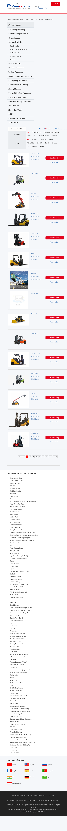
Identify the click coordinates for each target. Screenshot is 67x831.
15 (47, 457)
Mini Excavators (15, 519)
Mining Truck (14, 517)
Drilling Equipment (15, 72)
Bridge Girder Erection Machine (20, 571)
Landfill (12, 628)
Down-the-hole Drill (16, 579)
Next (55, 457)
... (43, 457)
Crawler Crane (14, 753)
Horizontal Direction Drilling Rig (20, 745)
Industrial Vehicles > (38, 19)
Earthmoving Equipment (17, 633)
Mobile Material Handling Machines (21, 607)
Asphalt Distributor (16, 690)
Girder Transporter (15, 576)
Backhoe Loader (15, 488)
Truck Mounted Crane (16, 481)
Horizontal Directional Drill (18, 740)
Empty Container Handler (18, 49)
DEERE (34, 146)
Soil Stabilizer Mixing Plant (18, 696)
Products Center (45, 8)
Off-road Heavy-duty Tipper (18, 558)
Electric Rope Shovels (16, 618)
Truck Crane (13, 747)
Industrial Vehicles (15, 42)
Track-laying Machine (16, 620)
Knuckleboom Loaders (17, 664)
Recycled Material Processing (19, 672)
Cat (28, 146)
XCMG (34, 139)
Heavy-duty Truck (15, 110)
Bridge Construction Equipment (20, 76)
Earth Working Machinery (18, 34)
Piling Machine (14, 595)
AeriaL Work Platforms (17, 639)
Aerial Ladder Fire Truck (17, 506)
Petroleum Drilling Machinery (19, 101)
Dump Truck (14, 659)
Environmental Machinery (18, 85)
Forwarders (13, 667)
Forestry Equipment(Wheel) (18, 662)
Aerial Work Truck (15, 641)
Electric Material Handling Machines (21, 613)
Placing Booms (14, 721)
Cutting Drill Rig (15, 582)
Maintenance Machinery (17, 118)
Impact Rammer (15, 646)
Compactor (13, 652)
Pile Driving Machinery (17, 97)
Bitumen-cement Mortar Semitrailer (21, 719)
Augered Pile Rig (15, 589)
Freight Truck (14, 566)
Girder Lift (13, 574)
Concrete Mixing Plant (17, 714)
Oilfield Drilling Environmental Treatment (23, 532)
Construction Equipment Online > (19, 19)
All (28, 132)
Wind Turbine (13, 106)
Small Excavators (15, 522)
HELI (42, 146)
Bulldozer (13, 493)
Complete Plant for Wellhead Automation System (25, 535)
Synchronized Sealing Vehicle (19, 654)
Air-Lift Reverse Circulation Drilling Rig (22, 742)
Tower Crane (14, 750)
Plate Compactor (15, 649)
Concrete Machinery (16, 68)
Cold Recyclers (14, 693)
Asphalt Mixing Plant (16, 683)
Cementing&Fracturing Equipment (20, 538)
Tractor (12, 60)
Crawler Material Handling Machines (21, 610)
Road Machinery (14, 64)
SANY (51, 139)
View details (54, 162)
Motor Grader (14, 680)
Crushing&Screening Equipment (20, 670)
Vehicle (11, 114)
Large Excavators (15, 527)
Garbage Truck (14, 563)
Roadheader (13, 631)
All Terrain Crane (15, 483)
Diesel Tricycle (14, 605)
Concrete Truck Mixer (16, 716)
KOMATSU (30, 143)
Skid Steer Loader (15, 491)
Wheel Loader (14, 486)
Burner (12, 623)
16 (50, 457)
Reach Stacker (14, 46)
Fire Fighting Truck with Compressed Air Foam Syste (26, 501)
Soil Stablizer (14, 701)
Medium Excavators (16, 525)
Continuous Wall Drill (16, 597)
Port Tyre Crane (14, 550)
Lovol (47, 143)
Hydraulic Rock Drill (16, 587)
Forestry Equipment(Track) (18, 644)
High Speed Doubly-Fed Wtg (19, 556)
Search (56, 4)
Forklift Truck (14, 53)
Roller (12, 677)
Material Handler (15, 56)
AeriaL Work (13, 123)
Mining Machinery (15, 89)
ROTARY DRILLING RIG (18, 636)
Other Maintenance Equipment (19, 657)
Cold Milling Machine (16, 688)
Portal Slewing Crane (16, 548)
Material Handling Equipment (19, 93)
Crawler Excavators (16, 729)
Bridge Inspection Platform (18, 698)
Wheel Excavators (15, 727)
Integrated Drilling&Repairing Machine (22, 540)
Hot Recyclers (14, 703)
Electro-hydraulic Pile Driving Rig (20, 734)
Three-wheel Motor (16, 600)
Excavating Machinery (16, 29)
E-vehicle (13, 602)
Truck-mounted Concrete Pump (19, 709)
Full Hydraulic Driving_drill (18, 592)
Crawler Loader (14, 496)
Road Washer (14, 514)
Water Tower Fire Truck (17, 504)
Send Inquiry (54, 158)
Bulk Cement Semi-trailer (18, 724)
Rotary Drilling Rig (16, 732)
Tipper (12, 569)
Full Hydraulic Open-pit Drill (19, 584)
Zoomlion (43, 139)
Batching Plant (14, 543)
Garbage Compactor (16, 509)
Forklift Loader (14, 615)
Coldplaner (13, 626)
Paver (11, 685)
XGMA (39, 143)
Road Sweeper (14, 512)
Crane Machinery (15, 38)
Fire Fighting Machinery (17, 80)
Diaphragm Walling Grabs (18, 737)
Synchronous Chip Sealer (17, 706)
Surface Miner (14, 675)
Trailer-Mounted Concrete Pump (20, 711)
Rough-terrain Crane (16, 478)
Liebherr (54, 143)
